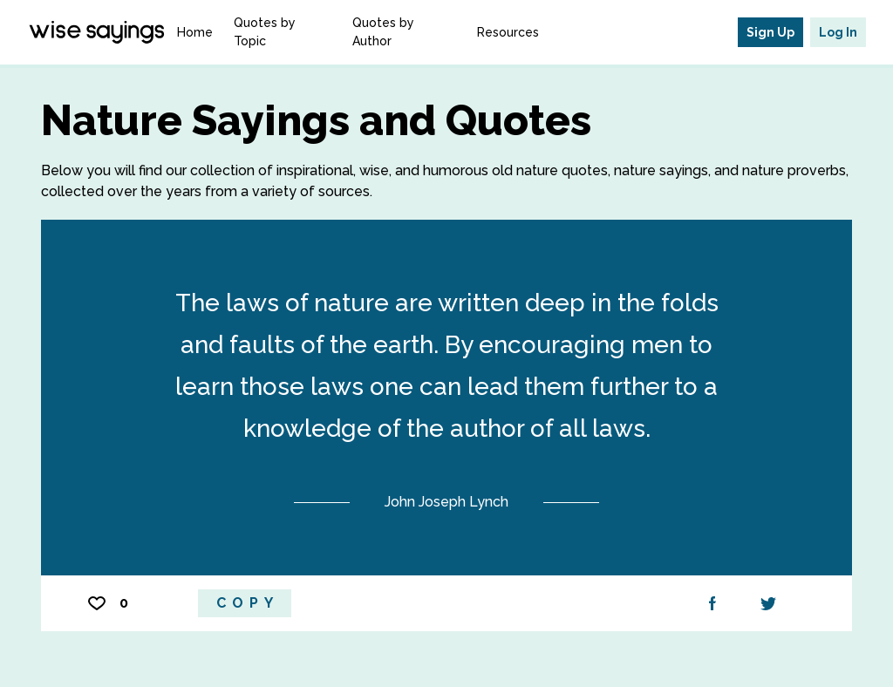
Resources (508, 32)
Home (195, 32)
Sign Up (770, 32)
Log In (838, 32)
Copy (247, 603)
